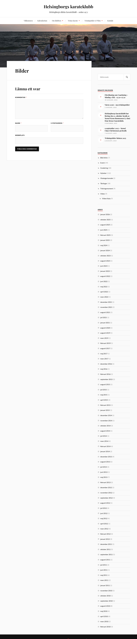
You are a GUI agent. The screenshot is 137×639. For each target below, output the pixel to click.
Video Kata (106, 198)
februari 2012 (105, 534)
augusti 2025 (105, 225)
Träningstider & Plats (93, 20)
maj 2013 (103, 477)
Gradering (104, 168)
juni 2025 (103, 230)
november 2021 (106, 307)
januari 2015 (105, 410)
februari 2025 (105, 235)
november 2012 (106, 493)
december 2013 (106, 457)
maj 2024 (103, 245)
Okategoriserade (106, 178)
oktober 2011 (105, 549)
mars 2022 (104, 297)
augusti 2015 (105, 384)
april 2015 (104, 400)
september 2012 (106, 498)
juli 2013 (103, 467)
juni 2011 (103, 570)
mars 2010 (104, 621)
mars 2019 (104, 338)
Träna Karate (73, 20)
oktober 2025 (105, 220)
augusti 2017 (105, 348)
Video (102, 194)
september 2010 (106, 601)
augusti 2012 (105, 503)
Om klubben (56, 20)
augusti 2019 (105, 333)
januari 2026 (105, 214)
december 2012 (106, 487)
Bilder (22, 70)
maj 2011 (103, 575)
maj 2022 (103, 287)
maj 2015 (103, 395)
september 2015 (106, 379)
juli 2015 (103, 390)
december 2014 (106, 415)
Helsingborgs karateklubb (68, 6)
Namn (18, 123)
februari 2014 (105, 446)
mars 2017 (104, 359)
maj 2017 (103, 354)
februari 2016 (105, 374)
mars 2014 (104, 441)
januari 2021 (105, 323)
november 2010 (106, 591)
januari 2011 (105, 585)
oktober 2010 (105, 596)
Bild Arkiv (104, 158)
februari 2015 (105, 405)
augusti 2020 (105, 328)
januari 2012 (105, 539)
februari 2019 (105, 343)
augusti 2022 (105, 276)
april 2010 (104, 616)
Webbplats (20, 135)
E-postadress (57, 123)
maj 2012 (103, 518)
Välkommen (28, 20)
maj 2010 (103, 611)
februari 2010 (105, 627)
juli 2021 (103, 317)
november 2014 (106, 421)
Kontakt (110, 20)
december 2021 (106, 302)
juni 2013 (103, 472)
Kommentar (21, 97)
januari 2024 (105, 250)
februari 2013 (105, 482)
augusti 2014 (105, 431)
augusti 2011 (105, 560)
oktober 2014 (105, 426)
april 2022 (104, 292)
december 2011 (106, 544)
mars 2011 (104, 580)
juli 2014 (103, 436)
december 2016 (106, 364)
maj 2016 (103, 369)
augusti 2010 (105, 606)
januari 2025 (105, 240)
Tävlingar (103, 183)
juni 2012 (103, 513)
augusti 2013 (105, 462)
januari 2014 (105, 451)
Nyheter (103, 173)
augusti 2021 (105, 312)
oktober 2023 (105, 256)
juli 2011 (103, 565)
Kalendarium (42, 20)
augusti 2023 (105, 261)
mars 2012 (104, 529)
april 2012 (104, 524)
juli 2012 (103, 508)
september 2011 (106, 554)
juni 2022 (103, 281)
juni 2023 (103, 266)
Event (102, 163)
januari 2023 (105, 271)
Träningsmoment (106, 188)
